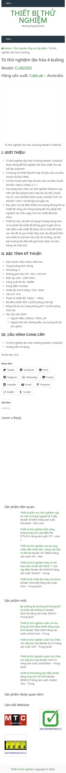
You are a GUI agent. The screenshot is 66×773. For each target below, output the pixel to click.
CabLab (36, 75)
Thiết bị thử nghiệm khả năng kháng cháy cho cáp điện (37, 531)
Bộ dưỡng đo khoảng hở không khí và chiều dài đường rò (40, 608)
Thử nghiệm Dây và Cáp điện (30, 48)
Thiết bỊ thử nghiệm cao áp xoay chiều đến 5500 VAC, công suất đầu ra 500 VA (40, 549)
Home (6, 48)
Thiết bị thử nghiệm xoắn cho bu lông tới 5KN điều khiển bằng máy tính (40, 626)
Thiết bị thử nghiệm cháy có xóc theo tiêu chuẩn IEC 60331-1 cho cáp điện (39, 566)
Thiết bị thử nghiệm (33, 16)
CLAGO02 (23, 67)
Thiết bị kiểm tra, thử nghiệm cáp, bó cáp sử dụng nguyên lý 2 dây (39, 514)
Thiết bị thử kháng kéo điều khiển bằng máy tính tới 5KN (39, 674)
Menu (8, 3)
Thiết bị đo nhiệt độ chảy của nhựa (40, 579)
